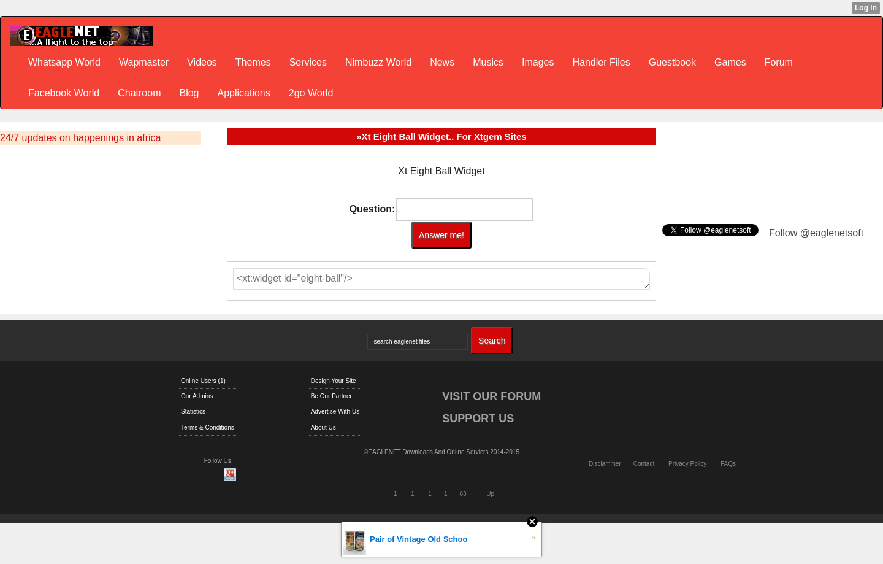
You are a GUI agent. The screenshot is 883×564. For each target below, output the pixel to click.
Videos (202, 62)
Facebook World (63, 93)
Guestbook (672, 62)
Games (730, 62)
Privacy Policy (687, 463)
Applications (243, 93)
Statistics (193, 411)
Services (308, 62)
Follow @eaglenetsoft (816, 233)
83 (462, 493)
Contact (643, 463)
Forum (779, 62)
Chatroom (139, 93)
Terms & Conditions (207, 427)
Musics (488, 62)
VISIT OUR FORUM (491, 396)
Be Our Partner (331, 396)
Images (538, 62)
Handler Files (601, 62)
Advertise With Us (335, 411)
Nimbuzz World (378, 62)
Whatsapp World (64, 62)
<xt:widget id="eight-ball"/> (441, 279)
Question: (373, 209)
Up (490, 493)
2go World (311, 93)
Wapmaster (144, 62)
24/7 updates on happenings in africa (80, 138)
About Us (323, 427)
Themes (253, 62)
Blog (189, 93)
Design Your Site (333, 380)
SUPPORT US (478, 418)
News (442, 62)
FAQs (728, 463)
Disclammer (605, 463)
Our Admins (197, 396)
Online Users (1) (203, 380)
